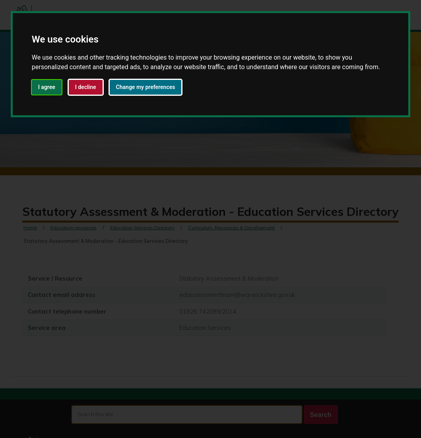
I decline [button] (85, 87)
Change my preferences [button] (145, 87)
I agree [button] (46, 87)
